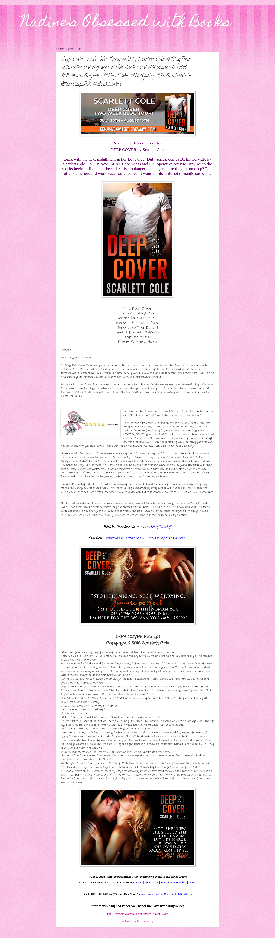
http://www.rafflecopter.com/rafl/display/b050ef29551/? (137, 913)
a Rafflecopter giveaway (137, 921)
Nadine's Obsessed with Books (126, 23)
